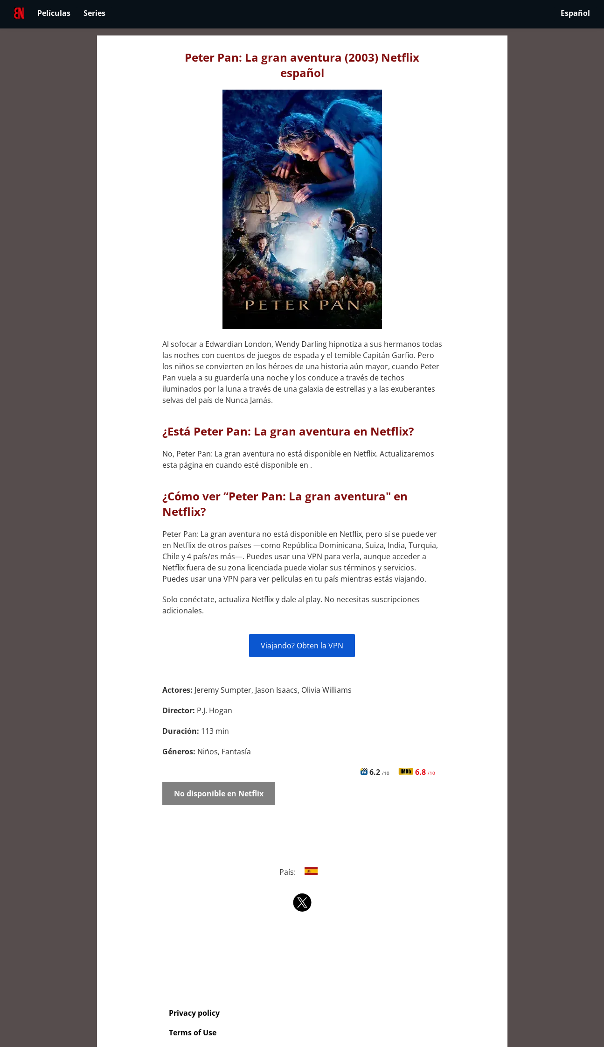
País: (302, 872)
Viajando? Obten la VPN (302, 645)
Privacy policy (194, 1013)
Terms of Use (192, 1032)
